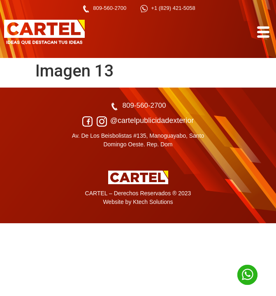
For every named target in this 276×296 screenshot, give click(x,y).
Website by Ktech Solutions (138, 202)
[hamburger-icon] (262, 32)
